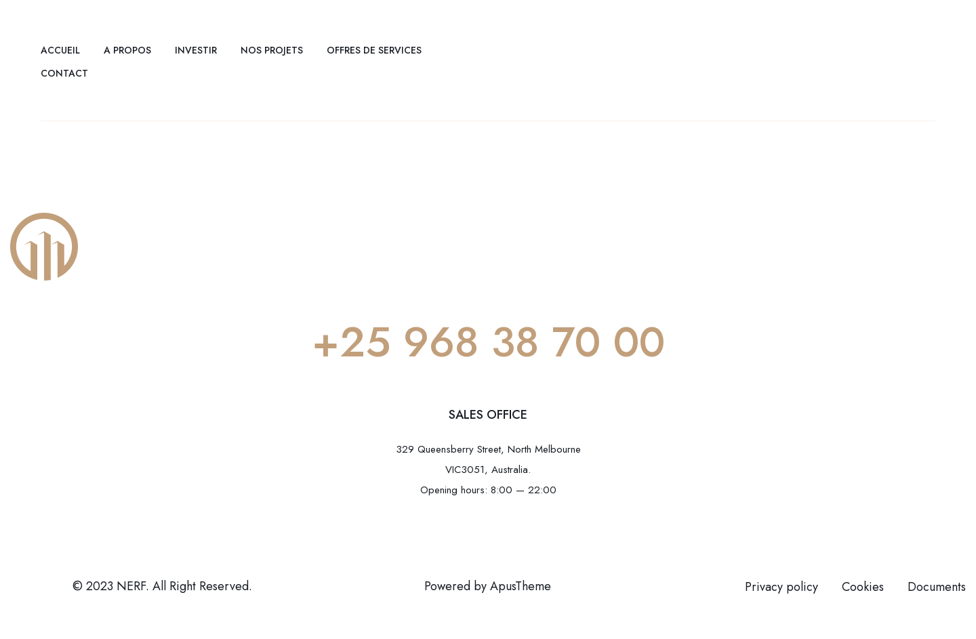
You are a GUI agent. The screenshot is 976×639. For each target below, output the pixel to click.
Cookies (863, 587)
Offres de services (374, 50)
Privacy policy (781, 587)
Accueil (60, 50)
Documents (937, 587)
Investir (196, 50)
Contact (64, 73)
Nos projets (272, 50)
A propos (127, 50)
